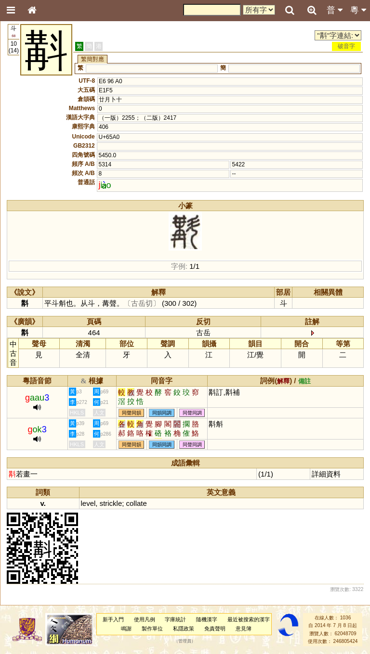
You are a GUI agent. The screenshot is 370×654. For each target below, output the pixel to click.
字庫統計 (175, 619)
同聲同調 (192, 412)
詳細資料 (326, 474)
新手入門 (113, 619)
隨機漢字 (206, 619)
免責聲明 (214, 628)
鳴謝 (126, 628)
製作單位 (152, 628)
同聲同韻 (131, 412)
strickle (111, 503)
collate (136, 503)
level (88, 503)
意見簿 (243, 628)
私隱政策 (183, 628)
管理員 (184, 641)
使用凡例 (144, 619)
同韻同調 (162, 412)
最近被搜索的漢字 (248, 619)
